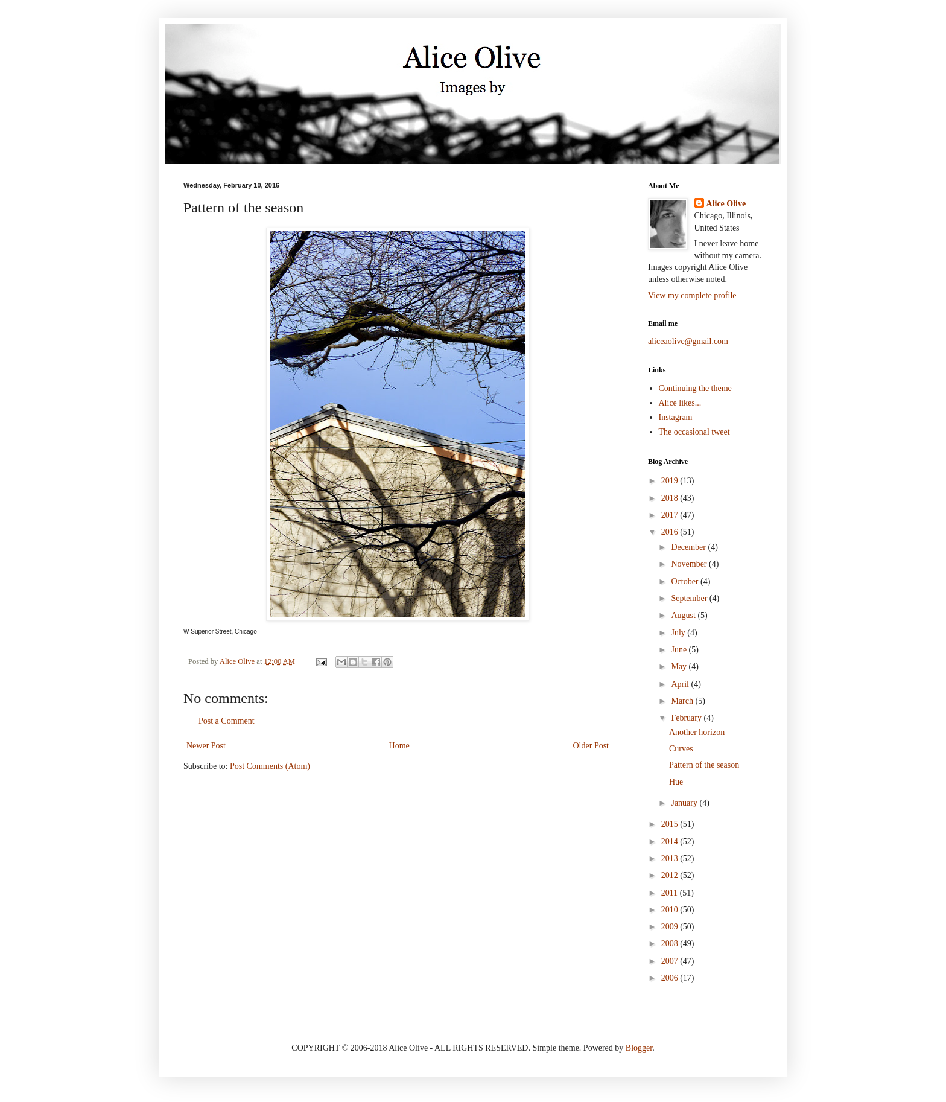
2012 (671, 875)
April (681, 684)
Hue (676, 781)
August (684, 615)
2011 (670, 892)
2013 (671, 858)
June (679, 649)
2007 (671, 961)
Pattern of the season (704, 764)
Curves (681, 748)
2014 (671, 841)
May (679, 666)
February (687, 717)
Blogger (639, 1048)
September (690, 598)
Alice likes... (680, 402)
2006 (671, 978)
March (683, 700)
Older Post (591, 745)
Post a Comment (226, 720)
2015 (671, 824)
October (685, 581)
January (685, 802)
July (679, 632)
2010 (671, 909)
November (690, 564)
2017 (671, 515)
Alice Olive (726, 203)
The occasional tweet (694, 431)
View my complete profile (692, 295)
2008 (671, 943)
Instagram (676, 417)
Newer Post (206, 745)
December (689, 547)
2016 (671, 532)
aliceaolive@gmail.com (688, 341)
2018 (671, 498)
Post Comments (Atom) (270, 766)
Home (399, 745)
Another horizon (697, 732)
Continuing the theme (695, 388)
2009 (671, 926)
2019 (671, 480)
